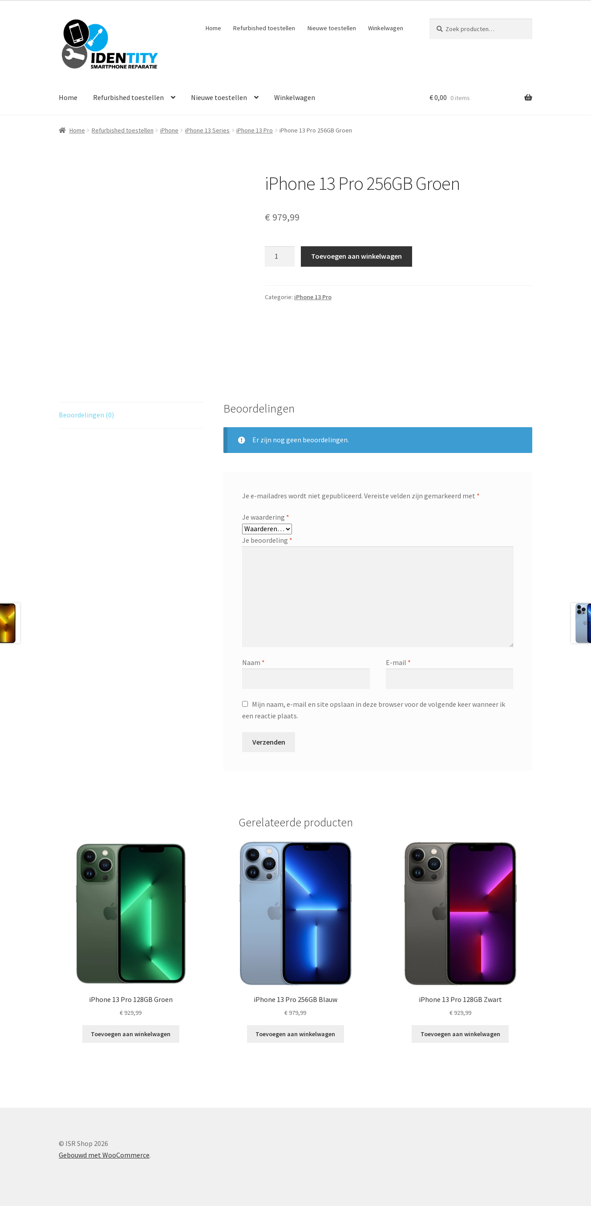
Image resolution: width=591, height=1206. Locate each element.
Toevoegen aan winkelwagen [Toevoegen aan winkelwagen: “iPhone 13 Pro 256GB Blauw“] (295, 1034)
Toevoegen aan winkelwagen (356, 256)
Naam (253, 662)
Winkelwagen (385, 28)
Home (213, 28)
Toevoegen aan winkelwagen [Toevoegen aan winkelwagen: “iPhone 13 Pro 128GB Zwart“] (460, 1034)
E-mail (398, 662)
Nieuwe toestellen (332, 28)
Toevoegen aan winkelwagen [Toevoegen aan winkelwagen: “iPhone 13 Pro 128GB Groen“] (130, 1034)
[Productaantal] (280, 256)
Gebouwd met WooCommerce (104, 1154)
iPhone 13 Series (207, 130)
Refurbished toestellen (264, 28)
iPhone (169, 130)
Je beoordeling (267, 540)
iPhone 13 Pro (254, 130)
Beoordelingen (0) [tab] (86, 414)
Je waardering (265, 517)
